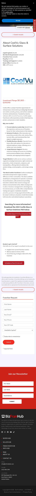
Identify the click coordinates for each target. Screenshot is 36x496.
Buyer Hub (7, 438)
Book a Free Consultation (12, 492)
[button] (33, 3)
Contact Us (7, 458)
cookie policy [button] (9, 12)
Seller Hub (7, 442)
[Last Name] (18, 389)
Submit (8, 342)
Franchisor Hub (9, 446)
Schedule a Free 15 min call (13, 263)
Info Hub (6, 448)
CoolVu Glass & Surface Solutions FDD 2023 (19, 215)
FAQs (4, 452)
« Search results (18, 290)
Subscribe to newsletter (11, 336)
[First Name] (18, 383)
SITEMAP (28, 490)
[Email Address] (18, 395)
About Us (6, 454)
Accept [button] (18, 20)
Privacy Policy (27, 492)
